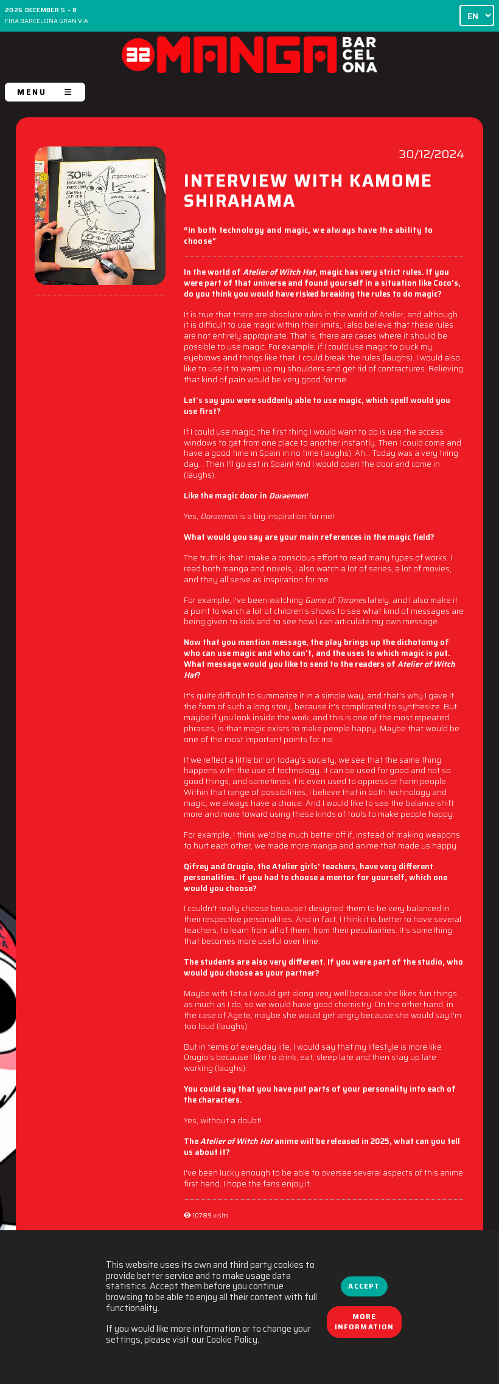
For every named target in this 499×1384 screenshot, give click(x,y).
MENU (45, 92)
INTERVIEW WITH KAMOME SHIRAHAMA (308, 193)
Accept (364, 1286)
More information (364, 1322)
